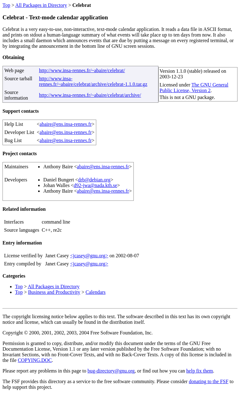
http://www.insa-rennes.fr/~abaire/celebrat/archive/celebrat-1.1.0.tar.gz (93, 81)
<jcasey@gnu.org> (89, 255)
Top (6, 5)
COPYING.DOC (35, 360)
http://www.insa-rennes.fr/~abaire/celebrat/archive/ (90, 95)
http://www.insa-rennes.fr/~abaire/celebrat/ (82, 70)
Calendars (96, 292)
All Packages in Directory (41, 5)
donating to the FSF (208, 381)
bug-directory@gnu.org (111, 370)
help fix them (199, 370)
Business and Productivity (54, 292)
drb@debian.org (94, 179)
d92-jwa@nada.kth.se (95, 185)
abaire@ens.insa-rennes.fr (66, 124)
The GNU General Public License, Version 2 (194, 87)
